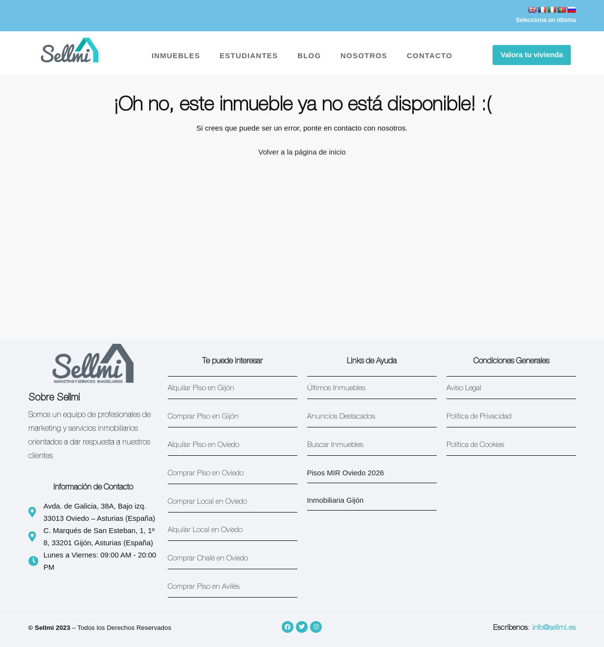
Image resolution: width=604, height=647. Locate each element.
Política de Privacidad (479, 417)
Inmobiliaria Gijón (335, 500)
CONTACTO (429, 55)
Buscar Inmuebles (335, 445)
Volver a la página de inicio (301, 152)
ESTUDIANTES (249, 55)
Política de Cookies (475, 445)
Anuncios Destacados (341, 417)
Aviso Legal (464, 388)
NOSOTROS (363, 55)
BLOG (309, 55)
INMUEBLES (176, 55)
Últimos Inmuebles (336, 388)
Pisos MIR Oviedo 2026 (345, 473)
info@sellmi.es (554, 628)
